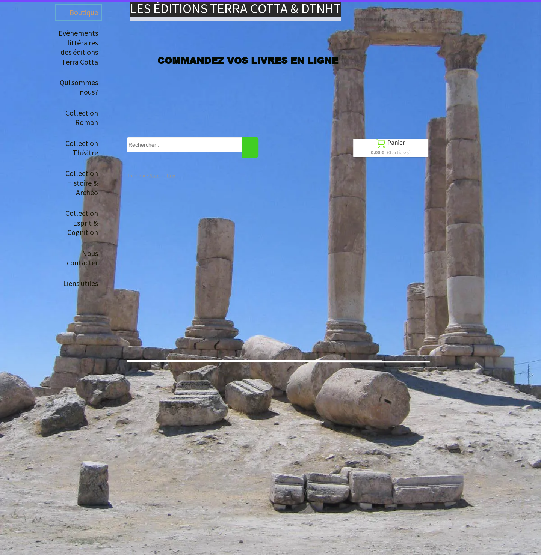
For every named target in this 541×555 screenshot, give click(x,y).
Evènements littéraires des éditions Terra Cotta (78, 47)
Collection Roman (81, 117)
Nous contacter (82, 257)
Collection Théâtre (81, 147)
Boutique (84, 12)
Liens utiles (80, 283)
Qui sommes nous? (79, 87)
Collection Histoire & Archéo (81, 182)
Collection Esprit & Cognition (81, 222)
